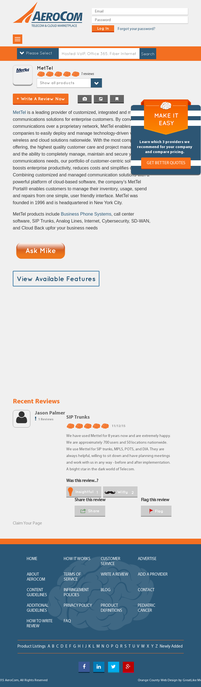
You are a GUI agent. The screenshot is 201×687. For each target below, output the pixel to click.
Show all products (57, 83)
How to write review (40, 623)
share (89, 511)
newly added (171, 646)
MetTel (20, 112)
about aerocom (36, 577)
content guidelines (37, 592)
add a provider (153, 575)
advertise (147, 559)
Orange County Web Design (158, 680)
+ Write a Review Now (40, 98)
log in (103, 28)
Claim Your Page (27, 523)
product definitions (111, 608)
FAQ (67, 621)
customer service (110, 561)
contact (146, 590)
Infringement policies (76, 592)
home (32, 559)
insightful (83, 492)
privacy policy (78, 606)
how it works (77, 559)
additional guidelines (37, 608)
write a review (114, 575)
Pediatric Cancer (146, 608)
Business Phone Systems (86, 214)
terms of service (72, 577)
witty (119, 492)
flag (156, 511)
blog (106, 590)
